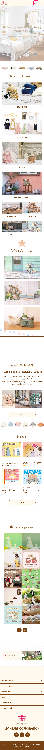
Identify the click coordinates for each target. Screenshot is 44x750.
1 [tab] (20, 57)
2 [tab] (23, 57)
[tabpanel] (22, 30)
